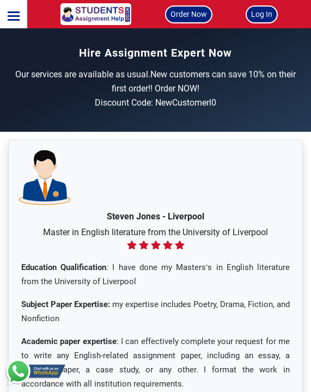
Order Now (188, 14)
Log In (261, 14)
